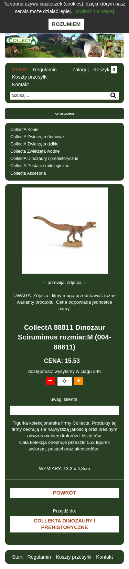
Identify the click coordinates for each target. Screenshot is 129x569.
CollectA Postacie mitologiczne (39, 165)
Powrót (64, 493)
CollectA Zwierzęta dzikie (34, 144)
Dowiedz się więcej (93, 11)
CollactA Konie (24, 129)
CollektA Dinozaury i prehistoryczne (44, 158)
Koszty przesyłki (29, 77)
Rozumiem (66, 24)
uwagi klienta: (65, 399)
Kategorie (65, 113)
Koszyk (105, 69)
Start (20, 69)
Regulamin (45, 69)
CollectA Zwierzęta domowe (37, 136)
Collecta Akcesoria (28, 173)
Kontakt (20, 84)
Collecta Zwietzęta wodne (35, 151)
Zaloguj (80, 69)
